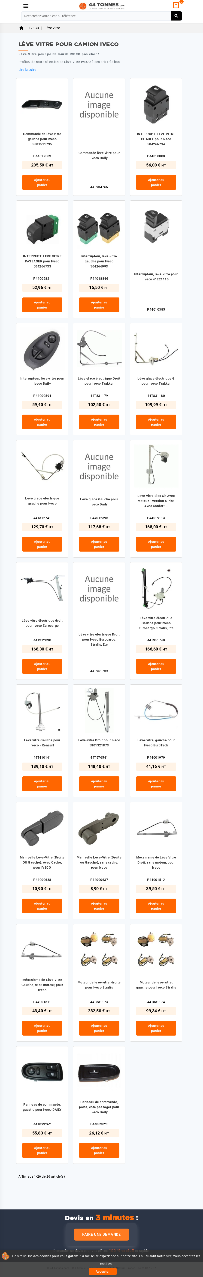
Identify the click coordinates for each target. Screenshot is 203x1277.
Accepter (103, 1271)
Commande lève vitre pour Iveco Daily (99, 155)
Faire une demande (101, 1234)
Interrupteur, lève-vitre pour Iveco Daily (42, 381)
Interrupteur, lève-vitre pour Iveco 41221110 (156, 276)
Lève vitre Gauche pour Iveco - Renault (42, 742)
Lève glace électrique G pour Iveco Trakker (156, 381)
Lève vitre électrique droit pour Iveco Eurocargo (42, 623)
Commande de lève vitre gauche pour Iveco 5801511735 (42, 139)
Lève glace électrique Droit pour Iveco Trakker (99, 381)
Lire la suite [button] (27, 69)
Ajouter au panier (42, 182)
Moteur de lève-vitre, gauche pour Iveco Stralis (156, 984)
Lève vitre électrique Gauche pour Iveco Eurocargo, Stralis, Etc (156, 623)
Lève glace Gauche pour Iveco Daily (99, 501)
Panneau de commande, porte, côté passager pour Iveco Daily (99, 1107)
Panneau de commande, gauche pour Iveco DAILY (42, 1107)
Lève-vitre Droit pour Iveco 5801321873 (99, 742)
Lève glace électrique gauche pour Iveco (42, 500)
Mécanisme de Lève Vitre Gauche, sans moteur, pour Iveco (42, 985)
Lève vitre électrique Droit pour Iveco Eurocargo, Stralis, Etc (99, 639)
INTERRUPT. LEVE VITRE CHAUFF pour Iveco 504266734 (156, 139)
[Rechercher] (101, 16)
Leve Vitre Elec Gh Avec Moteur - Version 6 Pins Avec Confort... (156, 501)
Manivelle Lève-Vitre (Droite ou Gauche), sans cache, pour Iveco (99, 862)
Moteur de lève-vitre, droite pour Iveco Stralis (99, 984)
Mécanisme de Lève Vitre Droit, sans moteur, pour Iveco (156, 862)
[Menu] (25, 6)
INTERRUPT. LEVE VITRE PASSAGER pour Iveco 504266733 (42, 261)
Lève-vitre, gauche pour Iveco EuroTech (156, 742)
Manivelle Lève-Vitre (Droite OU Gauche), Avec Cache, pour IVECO (42, 862)
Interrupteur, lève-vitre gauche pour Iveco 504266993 (99, 261)
